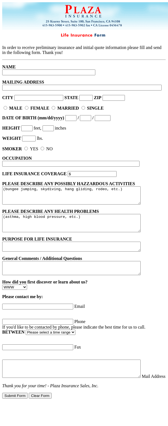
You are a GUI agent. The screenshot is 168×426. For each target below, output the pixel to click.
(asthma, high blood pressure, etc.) (79, 228)
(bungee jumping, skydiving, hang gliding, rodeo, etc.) (79, 197)
